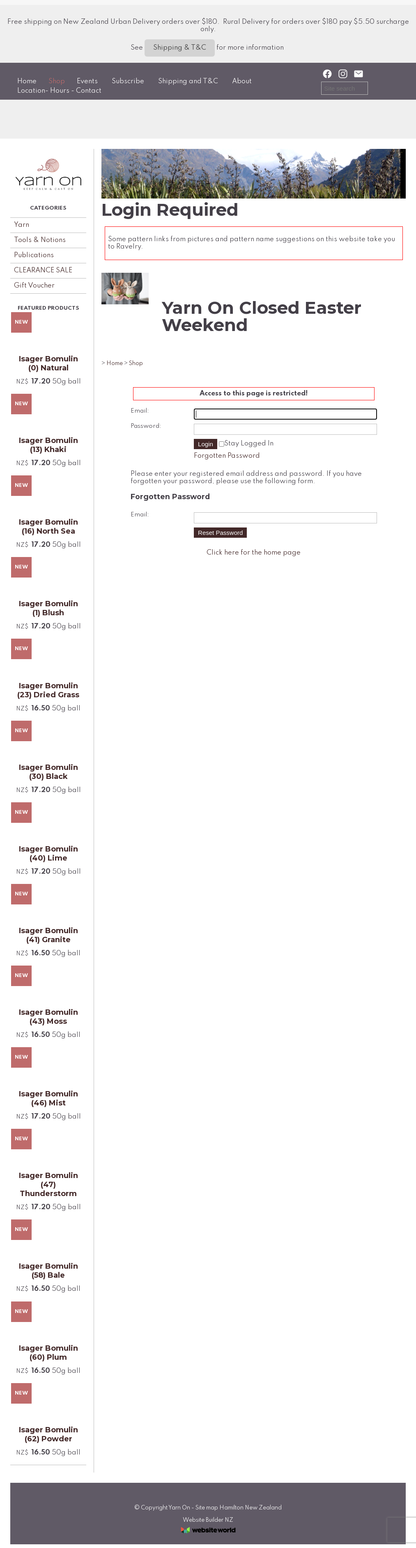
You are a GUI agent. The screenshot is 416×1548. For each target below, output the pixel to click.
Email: (140, 411)
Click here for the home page (254, 552)
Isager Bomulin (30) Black (48, 772)
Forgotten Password (227, 455)
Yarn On (179, 1508)
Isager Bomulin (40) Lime (48, 854)
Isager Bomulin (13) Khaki (48, 445)
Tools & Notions (40, 240)
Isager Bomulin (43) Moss (48, 1017)
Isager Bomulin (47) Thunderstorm (48, 1184)
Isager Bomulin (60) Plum (48, 1353)
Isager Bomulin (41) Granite (48, 935)
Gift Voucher (34, 285)
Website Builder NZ (208, 1520)
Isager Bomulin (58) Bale (48, 1271)
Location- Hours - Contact (59, 90)
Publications (34, 255)
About (242, 81)
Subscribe (128, 81)
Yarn (21, 224)
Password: (146, 426)
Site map (206, 1508)
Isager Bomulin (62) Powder (48, 1434)
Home (27, 81)
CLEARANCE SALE (43, 270)
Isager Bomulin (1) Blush (48, 608)
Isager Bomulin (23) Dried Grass (48, 690)
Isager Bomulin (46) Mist (48, 1098)
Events (87, 81)
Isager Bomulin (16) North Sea (48, 527)
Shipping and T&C (188, 81)
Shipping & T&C (179, 47)
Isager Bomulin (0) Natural (48, 363)
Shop (56, 81)
